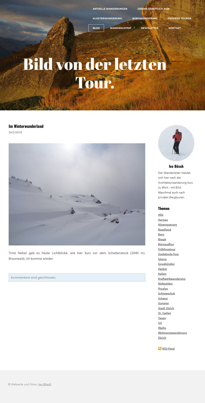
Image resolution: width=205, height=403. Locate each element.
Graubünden (166, 264)
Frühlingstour (166, 249)
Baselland (164, 229)
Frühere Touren (179, 18)
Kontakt (175, 28)
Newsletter (149, 28)
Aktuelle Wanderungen (110, 8)
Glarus (162, 259)
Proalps (163, 288)
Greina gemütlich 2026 (154, 8)
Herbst (162, 269)
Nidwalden (165, 283)
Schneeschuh (166, 293)
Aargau (163, 220)
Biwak (162, 239)
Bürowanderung (145, 18)
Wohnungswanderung (172, 333)
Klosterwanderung (107, 18)
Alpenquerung (167, 224)
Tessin (162, 318)
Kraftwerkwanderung (171, 279)
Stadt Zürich (166, 308)
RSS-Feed (168, 348)
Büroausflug (166, 244)
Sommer (163, 303)
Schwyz (163, 298)
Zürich (162, 338)
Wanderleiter (120, 28)
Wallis (162, 328)
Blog (96, 28)
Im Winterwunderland (26, 126)
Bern (161, 234)
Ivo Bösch (176, 166)
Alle (160, 215)
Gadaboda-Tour (168, 254)
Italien (162, 274)
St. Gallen (164, 313)
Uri (160, 323)
